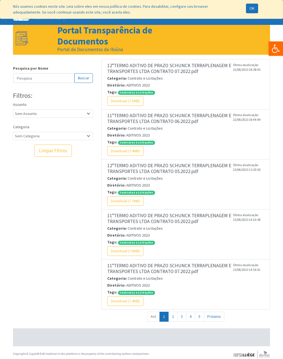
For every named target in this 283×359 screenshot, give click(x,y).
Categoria (21, 126)
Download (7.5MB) (125, 100)
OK (252, 8)
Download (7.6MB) (125, 250)
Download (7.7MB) (125, 200)
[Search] (43, 78)
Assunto (20, 104)
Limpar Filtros (53, 151)
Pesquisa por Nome (30, 68)
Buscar (83, 77)
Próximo (214, 316)
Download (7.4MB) (125, 150)
